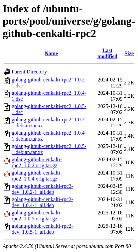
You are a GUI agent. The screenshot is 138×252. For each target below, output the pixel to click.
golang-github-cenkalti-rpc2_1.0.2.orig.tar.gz (37, 162)
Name (51, 53)
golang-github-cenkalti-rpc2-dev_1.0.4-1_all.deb (42, 202)
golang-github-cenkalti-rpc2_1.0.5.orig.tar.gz (37, 215)
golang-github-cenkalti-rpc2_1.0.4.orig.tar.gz (37, 176)
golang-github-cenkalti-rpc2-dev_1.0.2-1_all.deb (42, 189)
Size (129, 53)
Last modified (107, 53)
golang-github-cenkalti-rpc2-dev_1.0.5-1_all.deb (42, 229)
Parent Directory (29, 71)
